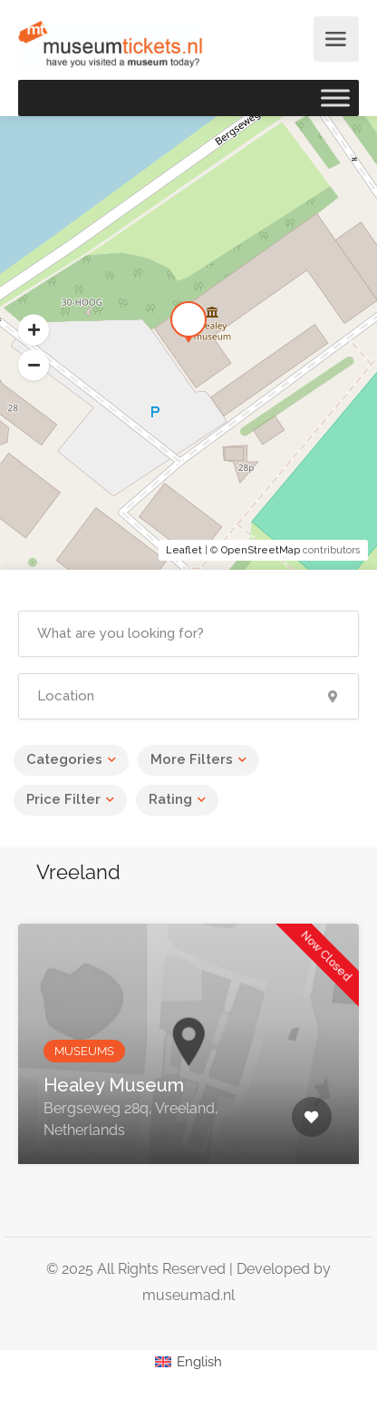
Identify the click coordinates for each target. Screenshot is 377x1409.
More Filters (191, 759)
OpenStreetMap (260, 550)
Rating (170, 799)
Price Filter (63, 799)
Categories (64, 759)
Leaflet (184, 550)
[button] (33, 365)
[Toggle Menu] (335, 98)
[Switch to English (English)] (188, 1362)
